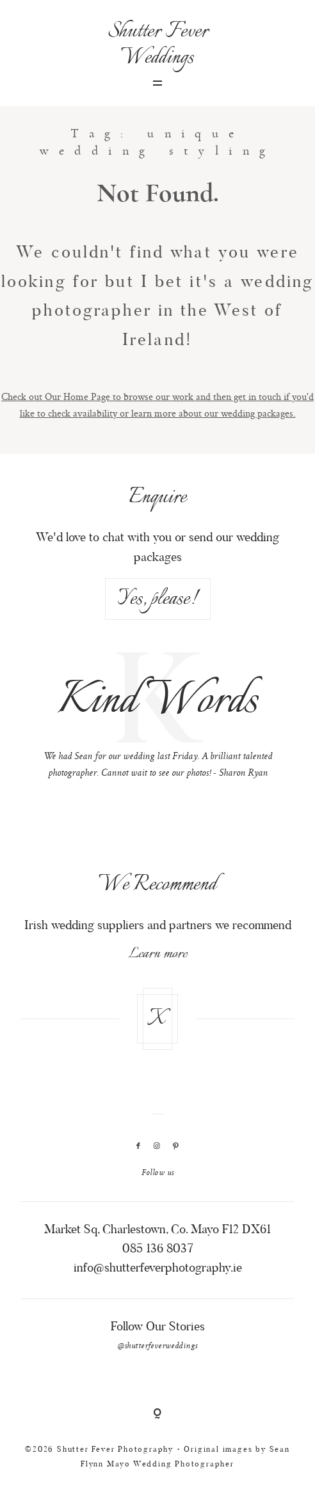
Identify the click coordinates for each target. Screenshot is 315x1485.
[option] (158, 718)
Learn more (157, 954)
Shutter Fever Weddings (158, 45)
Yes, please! (157, 599)
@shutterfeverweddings (158, 1346)
